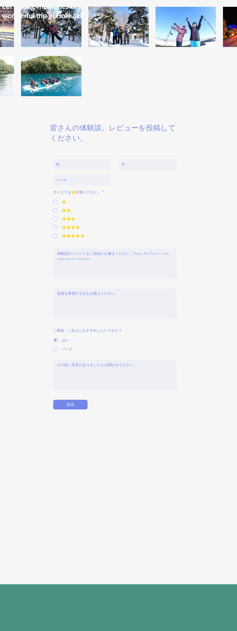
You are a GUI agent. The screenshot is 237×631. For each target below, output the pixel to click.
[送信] (70, 404)
